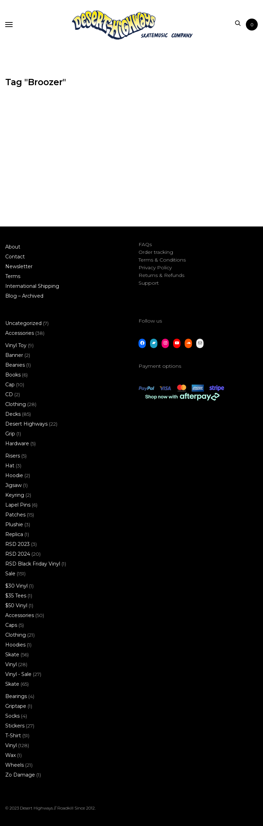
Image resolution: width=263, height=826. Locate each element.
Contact (15, 256)
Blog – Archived (24, 296)
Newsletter (19, 266)
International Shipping (32, 286)
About (12, 247)
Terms (12, 276)
